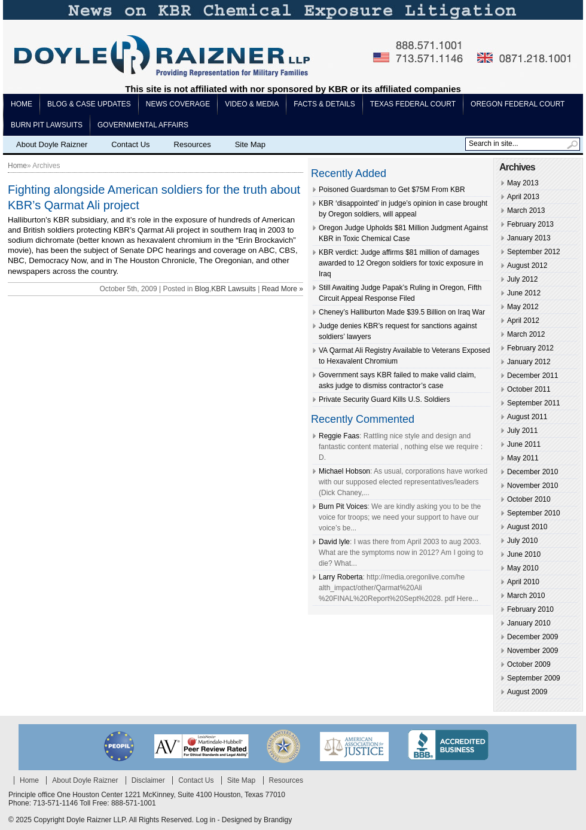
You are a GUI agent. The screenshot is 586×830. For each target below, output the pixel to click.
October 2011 (529, 389)
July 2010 (522, 540)
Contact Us (130, 144)
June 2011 (524, 444)
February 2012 (530, 348)
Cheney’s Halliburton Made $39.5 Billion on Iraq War (402, 312)
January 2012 (529, 362)
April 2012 (523, 320)
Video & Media (252, 104)
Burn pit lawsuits (47, 125)
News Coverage (178, 104)
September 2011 (533, 403)
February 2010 (530, 609)
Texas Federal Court (413, 104)
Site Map (250, 144)
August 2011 (527, 417)
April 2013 (523, 197)
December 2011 (532, 375)
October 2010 (529, 499)
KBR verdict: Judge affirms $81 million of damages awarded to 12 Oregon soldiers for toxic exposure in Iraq (401, 263)
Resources (192, 144)
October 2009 (529, 664)
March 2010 (526, 595)
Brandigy (278, 820)
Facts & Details (324, 104)
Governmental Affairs (142, 125)
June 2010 (524, 554)
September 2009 (533, 678)
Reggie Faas (339, 436)
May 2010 (523, 568)
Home (21, 104)
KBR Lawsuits (233, 289)
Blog (202, 289)
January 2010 (529, 623)
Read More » (282, 289)
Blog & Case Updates (89, 104)
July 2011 (522, 430)
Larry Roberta (340, 577)
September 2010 (533, 513)
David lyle (334, 542)
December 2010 (532, 472)
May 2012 (523, 307)
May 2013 (523, 183)
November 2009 (532, 650)
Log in (205, 820)
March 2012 (526, 334)
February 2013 (530, 224)
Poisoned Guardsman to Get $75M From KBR (392, 189)
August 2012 (527, 265)
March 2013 (526, 210)
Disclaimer (148, 780)
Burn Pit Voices (343, 506)
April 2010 (523, 582)
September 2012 (533, 252)
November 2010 (532, 485)
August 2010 (527, 527)
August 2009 (527, 692)
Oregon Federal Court (517, 104)
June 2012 (524, 293)
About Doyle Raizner (51, 144)
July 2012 (522, 279)
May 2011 (523, 458)
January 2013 (529, 238)
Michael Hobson (344, 471)
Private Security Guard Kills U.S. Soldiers (384, 399)
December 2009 (532, 637)
